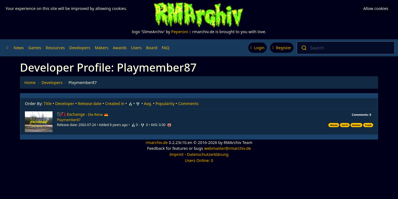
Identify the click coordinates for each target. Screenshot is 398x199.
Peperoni (179, 31)
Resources (55, 47)
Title (48, 103)
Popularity (165, 103)
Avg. (148, 103)
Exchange (87, 114)
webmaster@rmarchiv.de (227, 148)
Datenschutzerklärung (207, 154)
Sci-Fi (345, 125)
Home (30, 82)
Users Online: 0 (199, 160)
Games (34, 47)
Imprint (176, 154)
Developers (79, 47)
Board (152, 47)
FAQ (165, 47)
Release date (90, 103)
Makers (101, 47)
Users (136, 47)
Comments (188, 103)
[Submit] (303, 48)
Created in (114, 103)
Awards (120, 47)
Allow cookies (375, 8)
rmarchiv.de (157, 142)
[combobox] (346, 47)
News (19, 47)
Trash (368, 125)
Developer (64, 103)
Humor (356, 125)
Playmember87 (68, 119)
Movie (333, 125)
